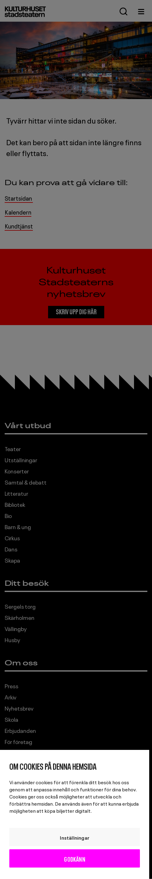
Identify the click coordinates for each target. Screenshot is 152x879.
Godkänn (74, 858)
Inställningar (74, 837)
